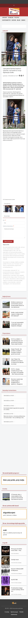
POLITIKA (16, 17)
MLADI (18, 20)
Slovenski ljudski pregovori (11, 473)
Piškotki (21, 612)
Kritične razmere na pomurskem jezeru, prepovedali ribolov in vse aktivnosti (17, 304)
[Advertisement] (14, 448)
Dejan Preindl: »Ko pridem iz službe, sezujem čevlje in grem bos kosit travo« (16, 351)
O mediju (7, 612)
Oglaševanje (14, 614)
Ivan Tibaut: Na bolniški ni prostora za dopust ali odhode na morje (17, 361)
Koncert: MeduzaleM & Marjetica (17, 569)
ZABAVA (23, 20)
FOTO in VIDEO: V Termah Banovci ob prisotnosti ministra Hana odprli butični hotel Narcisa (17, 341)
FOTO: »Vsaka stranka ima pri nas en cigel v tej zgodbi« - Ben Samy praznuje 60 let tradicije (17, 371)
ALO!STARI (14, 579)
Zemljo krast (15, 559)
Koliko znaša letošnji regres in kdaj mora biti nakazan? (17, 314)
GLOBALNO (10, 17)
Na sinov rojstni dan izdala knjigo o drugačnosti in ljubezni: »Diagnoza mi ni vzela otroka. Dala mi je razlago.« (17, 381)
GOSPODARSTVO (6, 20)
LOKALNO (4, 17)
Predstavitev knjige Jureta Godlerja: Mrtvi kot (17, 589)
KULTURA (14, 20)
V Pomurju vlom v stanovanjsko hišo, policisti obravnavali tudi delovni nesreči (17, 497)
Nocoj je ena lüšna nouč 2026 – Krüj (16, 549)
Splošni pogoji (14, 612)
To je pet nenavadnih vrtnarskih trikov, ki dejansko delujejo (17, 324)
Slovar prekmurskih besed (11, 505)
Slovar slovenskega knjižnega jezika (14, 523)
